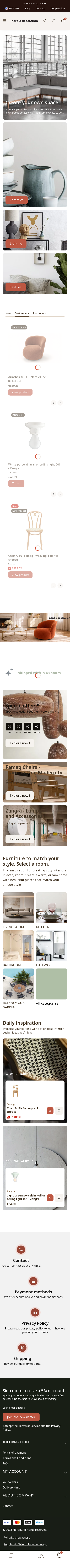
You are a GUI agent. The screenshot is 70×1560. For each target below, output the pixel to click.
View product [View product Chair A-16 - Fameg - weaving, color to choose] (20, 575)
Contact (40, 8)
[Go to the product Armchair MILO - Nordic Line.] (35, 348)
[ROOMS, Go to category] (51, 989)
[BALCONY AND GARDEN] (18, 989)
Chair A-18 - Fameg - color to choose (26, 1110)
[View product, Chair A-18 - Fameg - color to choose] (50, 1110)
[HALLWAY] (51, 949)
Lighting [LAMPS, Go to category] (16, 243)
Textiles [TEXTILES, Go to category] (15, 287)
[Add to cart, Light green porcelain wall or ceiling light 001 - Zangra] (50, 1197)
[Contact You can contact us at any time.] (21, 1256)
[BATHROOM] (18, 949)
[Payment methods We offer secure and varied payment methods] (33, 1287)
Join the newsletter (21, 1417)
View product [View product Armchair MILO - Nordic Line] (20, 392)
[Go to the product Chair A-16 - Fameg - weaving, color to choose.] (35, 527)
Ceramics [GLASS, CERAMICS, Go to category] (16, 200)
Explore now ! (20, 743)
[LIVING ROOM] (18, 911)
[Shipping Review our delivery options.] (22, 1354)
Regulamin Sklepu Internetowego (25, 1544)
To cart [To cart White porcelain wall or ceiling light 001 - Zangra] (16, 483)
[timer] (35, 724)
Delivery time (11, 1487)
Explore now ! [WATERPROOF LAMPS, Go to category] (20, 839)
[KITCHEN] (51, 911)
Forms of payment (14, 1452)
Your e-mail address (14, 1407)
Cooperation (58, 8)
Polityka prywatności (17, 1537)
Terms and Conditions (17, 1458)
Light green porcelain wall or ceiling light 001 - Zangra (26, 1197)
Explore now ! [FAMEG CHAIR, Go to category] (20, 795)
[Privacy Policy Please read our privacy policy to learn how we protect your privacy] (35, 1320)
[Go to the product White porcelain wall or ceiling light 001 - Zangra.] (35, 435)
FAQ (27, 8)
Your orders (10, 1482)
